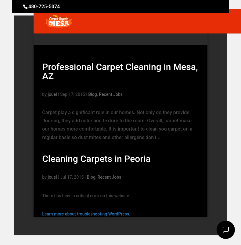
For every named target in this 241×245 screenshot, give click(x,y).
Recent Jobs (111, 94)
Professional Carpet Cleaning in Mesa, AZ (120, 71)
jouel (52, 94)
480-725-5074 (44, 6)
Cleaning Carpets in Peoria (96, 158)
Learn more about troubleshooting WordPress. (86, 214)
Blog (92, 94)
